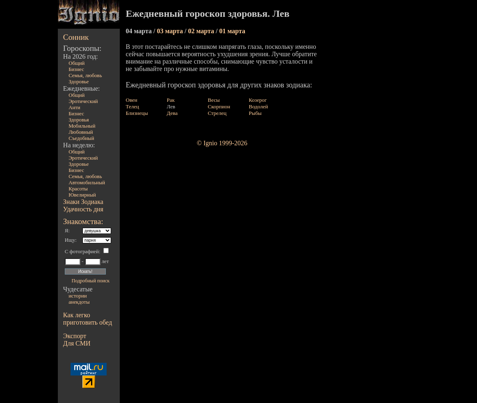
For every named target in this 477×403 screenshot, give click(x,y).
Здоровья (78, 120)
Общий (76, 63)
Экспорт (74, 335)
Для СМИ (77, 343)
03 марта (171, 30)
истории (77, 296)
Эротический (83, 101)
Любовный (80, 132)
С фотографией (82, 251)
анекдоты (78, 302)
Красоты (78, 189)
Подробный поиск (91, 281)
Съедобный (81, 138)
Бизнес (76, 69)
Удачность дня (83, 209)
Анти (74, 107)
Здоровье (78, 82)
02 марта (202, 30)
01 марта (232, 30)
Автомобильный (86, 182)
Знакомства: (83, 221)
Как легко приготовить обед (87, 318)
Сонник (76, 37)
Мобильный (81, 126)
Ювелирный (82, 195)
